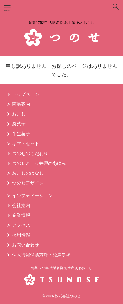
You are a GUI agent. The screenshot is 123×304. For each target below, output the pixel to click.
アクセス (21, 225)
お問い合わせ (25, 244)
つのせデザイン (28, 183)
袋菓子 (19, 123)
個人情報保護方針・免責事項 (41, 254)
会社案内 (21, 205)
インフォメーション (32, 195)
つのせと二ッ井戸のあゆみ (39, 163)
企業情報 (21, 215)
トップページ (25, 94)
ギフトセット (25, 143)
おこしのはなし (28, 173)
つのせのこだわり (30, 153)
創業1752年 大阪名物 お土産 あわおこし (61, 268)
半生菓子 (21, 133)
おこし (19, 114)
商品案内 (21, 104)
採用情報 (21, 235)
